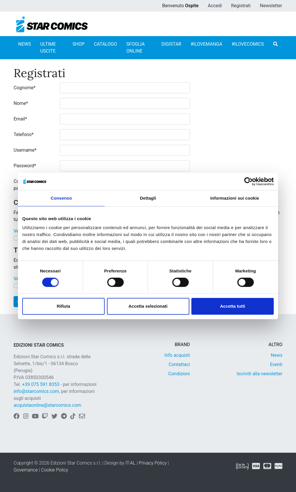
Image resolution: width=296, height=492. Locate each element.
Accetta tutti (232, 306)
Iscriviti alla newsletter (259, 373)
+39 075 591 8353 (40, 384)
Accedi (215, 5)
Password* (25, 165)
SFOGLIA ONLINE (135, 47)
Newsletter (271, 5)
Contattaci (179, 364)
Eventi (276, 364)
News (276, 355)
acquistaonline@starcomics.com (47, 405)
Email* (20, 119)
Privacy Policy (152, 463)
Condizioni (179, 373)
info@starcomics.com (36, 391)
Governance (26, 470)
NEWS (24, 44)
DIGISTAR (171, 44)
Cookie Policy (54, 470)
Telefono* (24, 134)
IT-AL (130, 463)
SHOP (79, 44)
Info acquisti (177, 355)
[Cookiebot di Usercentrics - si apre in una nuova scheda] (248, 181)
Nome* (21, 103)
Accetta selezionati (147, 306)
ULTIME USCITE (48, 47)
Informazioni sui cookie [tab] (234, 198)
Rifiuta (63, 306)
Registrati (241, 5)
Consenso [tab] (61, 198)
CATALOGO (105, 44)
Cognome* (25, 87)
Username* (25, 150)
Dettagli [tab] (148, 198)
